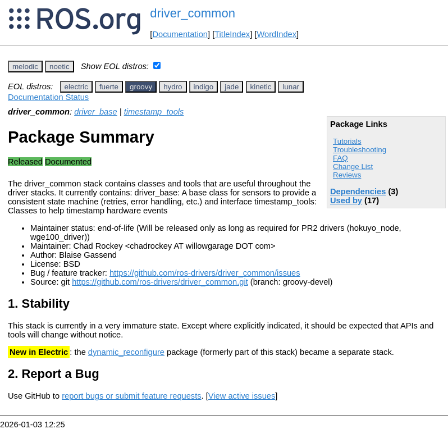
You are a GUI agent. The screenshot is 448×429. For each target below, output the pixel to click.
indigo (204, 87)
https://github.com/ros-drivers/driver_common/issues (204, 272)
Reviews (347, 175)
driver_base (95, 111)
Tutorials (347, 141)
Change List (353, 166)
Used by (346, 200)
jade (232, 87)
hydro (172, 87)
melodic (25, 66)
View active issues (241, 395)
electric (76, 87)
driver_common (192, 13)
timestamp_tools (154, 111)
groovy (141, 87)
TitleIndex (232, 34)
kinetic (261, 87)
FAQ (340, 158)
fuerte (108, 87)
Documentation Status (48, 97)
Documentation (180, 34)
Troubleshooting (359, 149)
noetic (59, 66)
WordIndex (276, 34)
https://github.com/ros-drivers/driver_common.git (160, 281)
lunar (290, 87)
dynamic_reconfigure (126, 352)
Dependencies (358, 191)
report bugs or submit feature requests (131, 395)
